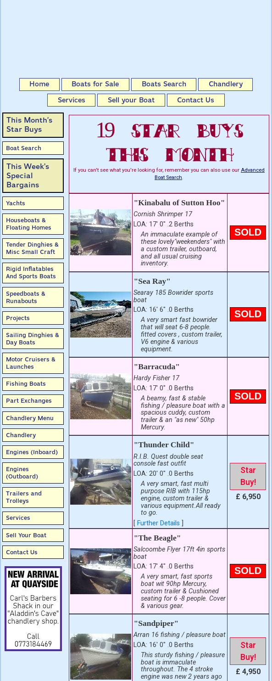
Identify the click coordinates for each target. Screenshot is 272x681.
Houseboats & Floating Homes (28, 224)
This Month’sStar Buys (29, 125)
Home (39, 84)
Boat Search (23, 148)
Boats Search (164, 84)
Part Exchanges (29, 400)
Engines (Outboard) (22, 473)
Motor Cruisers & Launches (31, 363)
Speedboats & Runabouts (25, 297)
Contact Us (195, 100)
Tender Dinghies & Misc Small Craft (32, 248)
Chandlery (226, 84)
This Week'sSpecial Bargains (27, 175)
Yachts (15, 203)
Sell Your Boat (26, 535)
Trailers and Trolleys (24, 497)
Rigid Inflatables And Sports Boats (31, 272)
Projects (18, 318)
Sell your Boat (131, 100)
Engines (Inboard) (32, 452)
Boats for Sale (95, 84)
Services (71, 100)
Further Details (158, 523)
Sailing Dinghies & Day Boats (32, 339)
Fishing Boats (26, 383)
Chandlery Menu (30, 418)
